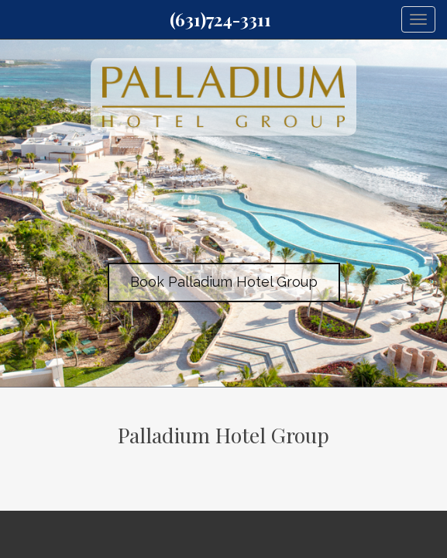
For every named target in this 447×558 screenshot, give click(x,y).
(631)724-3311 (220, 19)
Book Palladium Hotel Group (224, 282)
